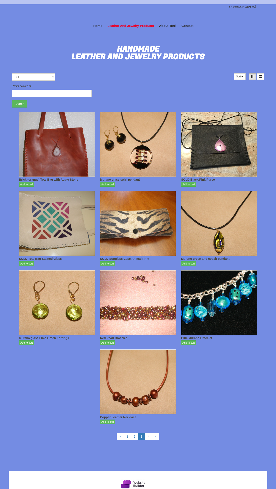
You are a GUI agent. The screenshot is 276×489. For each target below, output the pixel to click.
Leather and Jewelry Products (130, 26)
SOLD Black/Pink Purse (198, 179)
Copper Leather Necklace (118, 417)
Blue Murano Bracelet (196, 338)
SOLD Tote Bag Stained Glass (40, 258)
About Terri (167, 26)
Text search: (21, 86)
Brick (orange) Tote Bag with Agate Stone (48, 179)
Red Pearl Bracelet (113, 338)
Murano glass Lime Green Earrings (44, 338)
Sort (239, 76)
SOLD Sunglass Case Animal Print (124, 258)
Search (19, 104)
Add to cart (26, 184)
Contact (187, 26)
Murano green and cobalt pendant (205, 258)
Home (97, 26)
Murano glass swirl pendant (120, 179)
